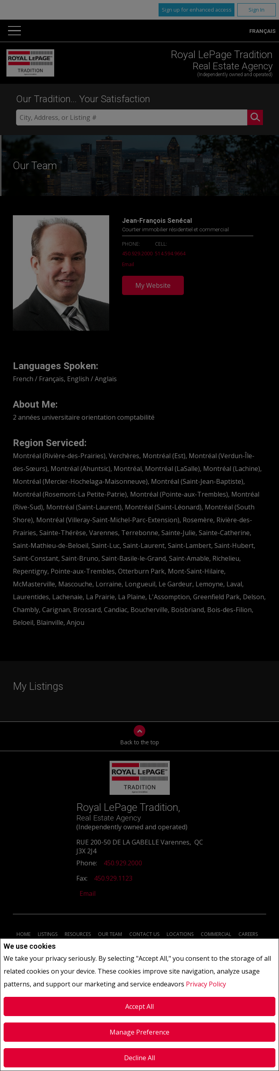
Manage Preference (139, 1032)
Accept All (139, 1006)
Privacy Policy (206, 984)
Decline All (139, 1057)
